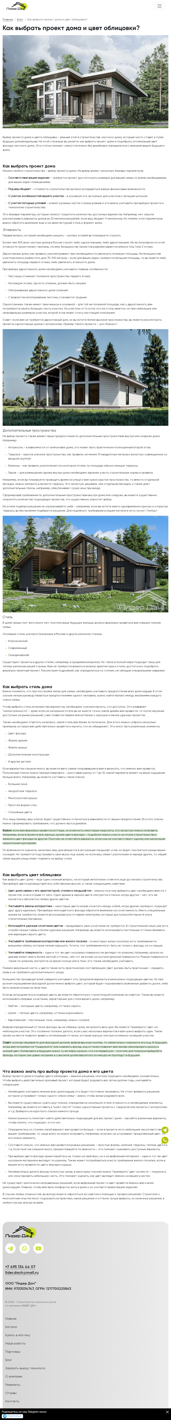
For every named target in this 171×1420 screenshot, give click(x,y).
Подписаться (12, 1416)
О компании (13, 1376)
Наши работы (15, 1343)
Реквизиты (12, 1384)
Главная (8, 19)
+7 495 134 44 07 (20, 1267)
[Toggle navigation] (159, 5)
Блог (20, 19)
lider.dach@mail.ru (22, 1273)
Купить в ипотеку (17, 1335)
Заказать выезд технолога (25, 1368)
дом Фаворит (108, 324)
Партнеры (12, 1351)
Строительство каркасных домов (36, 1302)
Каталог (11, 1327)
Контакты (12, 1401)
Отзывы (11, 1393)
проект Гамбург (146, 510)
